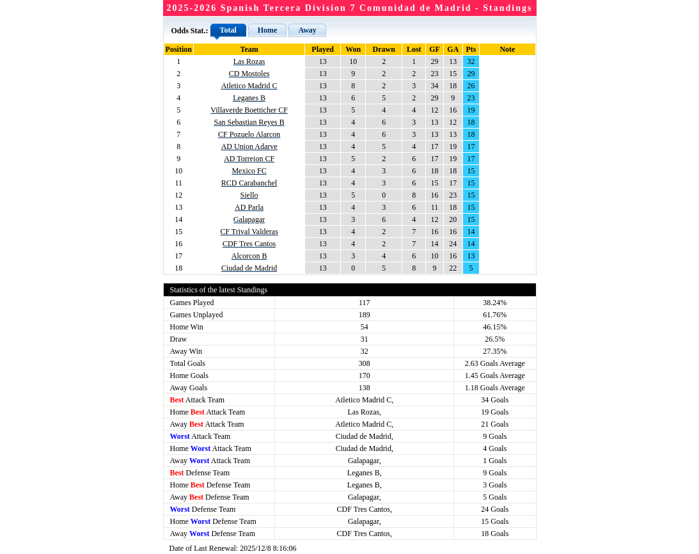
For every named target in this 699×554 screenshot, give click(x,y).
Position (179, 49)
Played (322, 49)
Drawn (384, 49)
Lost (414, 49)
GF (434, 49)
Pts (471, 49)
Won (353, 49)
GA (453, 49)
